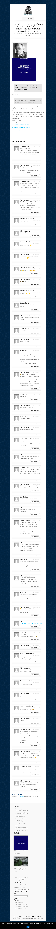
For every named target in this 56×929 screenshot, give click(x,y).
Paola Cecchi (24, 417)
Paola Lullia (23, 592)
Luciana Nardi (24, 303)
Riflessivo (36, 33)
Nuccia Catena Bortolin (27, 654)
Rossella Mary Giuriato (27, 219)
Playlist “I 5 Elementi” (20, 908)
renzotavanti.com (38, 918)
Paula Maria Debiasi (26, 438)
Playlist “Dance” (19, 902)
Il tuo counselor (25, 165)
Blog (31, 33)
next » (23, 879)
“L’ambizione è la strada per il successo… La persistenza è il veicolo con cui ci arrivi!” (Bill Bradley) (21, 822)
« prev (16, 877)
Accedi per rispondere (35, 158)
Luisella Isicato (24, 468)
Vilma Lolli (23, 350)
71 (19, 879)
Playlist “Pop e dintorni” (21, 904)
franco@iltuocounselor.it (19, 918)
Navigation (28, 18)
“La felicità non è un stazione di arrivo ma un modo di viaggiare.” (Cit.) (21, 829)
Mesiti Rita (23, 559)
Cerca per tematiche (19, 887)
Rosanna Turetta (25, 521)
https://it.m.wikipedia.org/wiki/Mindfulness (31, 623)
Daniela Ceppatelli (25, 729)
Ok (28, 927)
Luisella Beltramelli (26, 766)
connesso (21, 796)
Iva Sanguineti (24, 329)
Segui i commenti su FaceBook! (20, 124)
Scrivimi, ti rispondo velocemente (21, 130)
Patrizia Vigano (25, 147)
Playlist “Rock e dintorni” (21, 906)
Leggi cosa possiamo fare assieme (21, 127)
